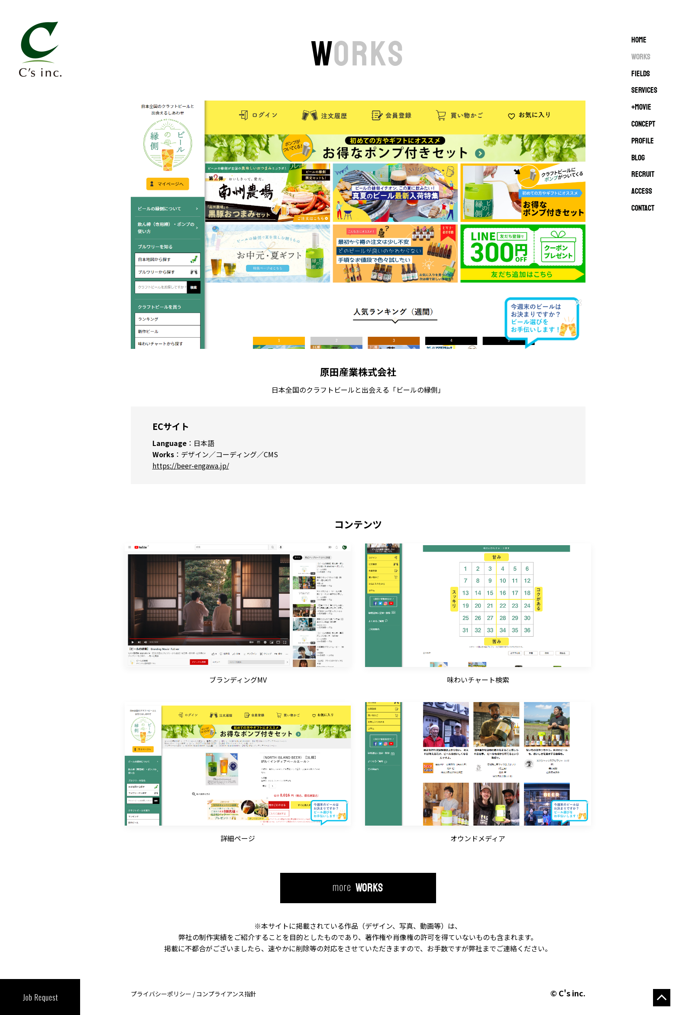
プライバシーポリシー (161, 993)
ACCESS (641, 191)
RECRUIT (642, 175)
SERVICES (644, 90)
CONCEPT (643, 124)
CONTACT (642, 208)
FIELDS (640, 74)
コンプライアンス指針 (226, 993)
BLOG (638, 158)
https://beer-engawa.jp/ (190, 465)
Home (639, 40)
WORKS (640, 57)
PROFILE (642, 141)
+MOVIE (641, 107)
